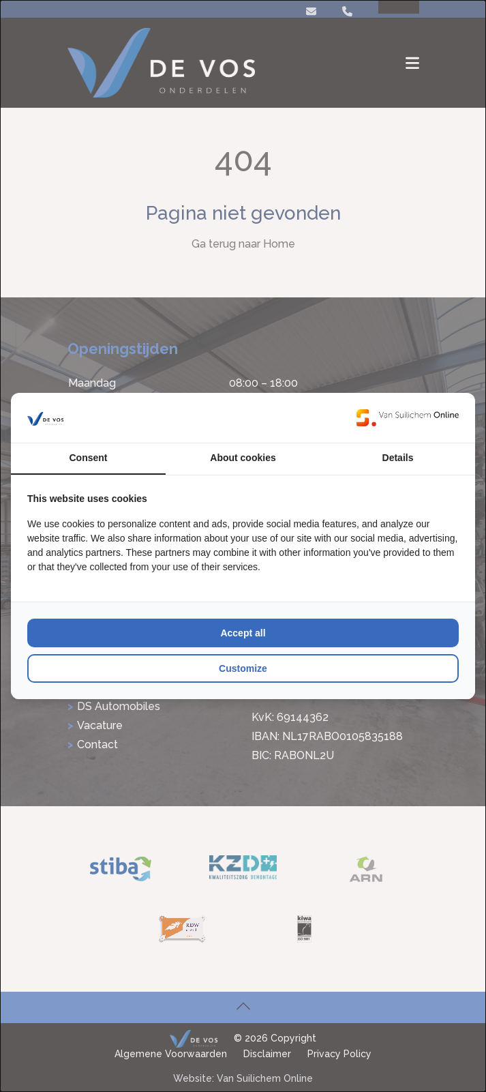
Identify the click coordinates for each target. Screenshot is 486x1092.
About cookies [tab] (242, 457)
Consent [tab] (89, 457)
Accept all (242, 633)
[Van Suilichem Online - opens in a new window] (407, 417)
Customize (243, 668)
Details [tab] (398, 457)
